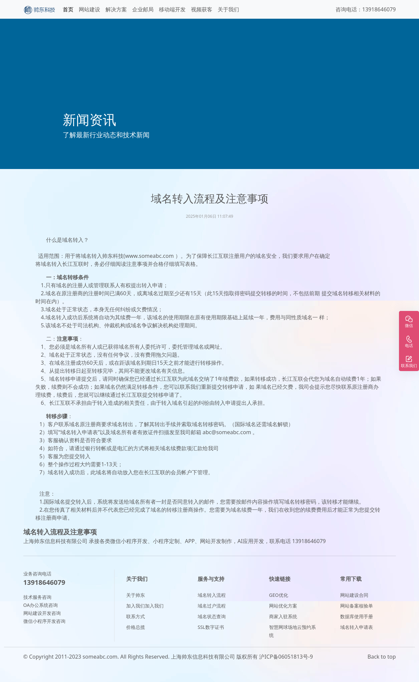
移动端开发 (172, 9)
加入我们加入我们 (145, 606)
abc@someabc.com (227, 432)
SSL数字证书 (211, 627)
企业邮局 (143, 9)
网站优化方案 (283, 606)
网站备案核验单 (356, 606)
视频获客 (201, 9)
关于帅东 (135, 595)
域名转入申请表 (356, 627)
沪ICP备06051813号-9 (286, 656)
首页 (68, 9)
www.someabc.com (149, 256)
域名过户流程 (212, 606)
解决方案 (116, 9)
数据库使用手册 (356, 616)
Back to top (382, 656)
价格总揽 (135, 627)
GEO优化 (278, 595)
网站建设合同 (354, 595)
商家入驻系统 (283, 616)
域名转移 (59, 378)
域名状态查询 (212, 616)
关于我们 (228, 9)
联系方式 (135, 616)
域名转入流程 (212, 595)
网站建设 (89, 9)
